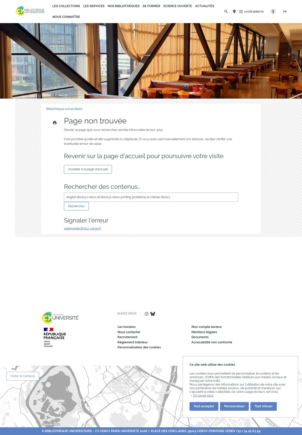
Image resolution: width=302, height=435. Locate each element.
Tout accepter (204, 406)
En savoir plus (203, 395)
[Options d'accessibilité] (275, 11)
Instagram (146, 314)
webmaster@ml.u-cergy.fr (82, 228)
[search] (151, 197)
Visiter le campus (22, 376)
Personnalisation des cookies (139, 347)
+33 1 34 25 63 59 (248, 431)
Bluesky (152, 314)
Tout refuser (264, 406)
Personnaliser (234, 406)
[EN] (285, 11)
